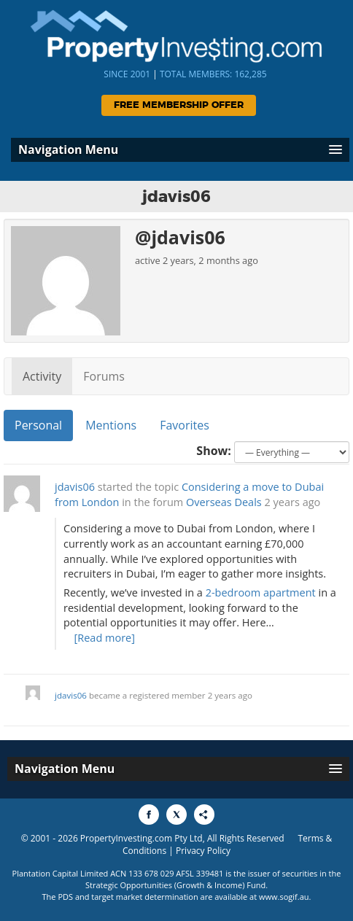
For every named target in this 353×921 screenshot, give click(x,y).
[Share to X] (176, 814)
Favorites (184, 425)
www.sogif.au (284, 896)
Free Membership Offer (179, 105)
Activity (42, 376)
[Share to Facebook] (149, 814)
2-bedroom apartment (261, 592)
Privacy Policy (203, 850)
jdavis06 (75, 487)
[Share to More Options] (204, 814)
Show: (213, 451)
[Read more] (105, 638)
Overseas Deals (224, 502)
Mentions (110, 425)
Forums (104, 376)
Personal (38, 425)
